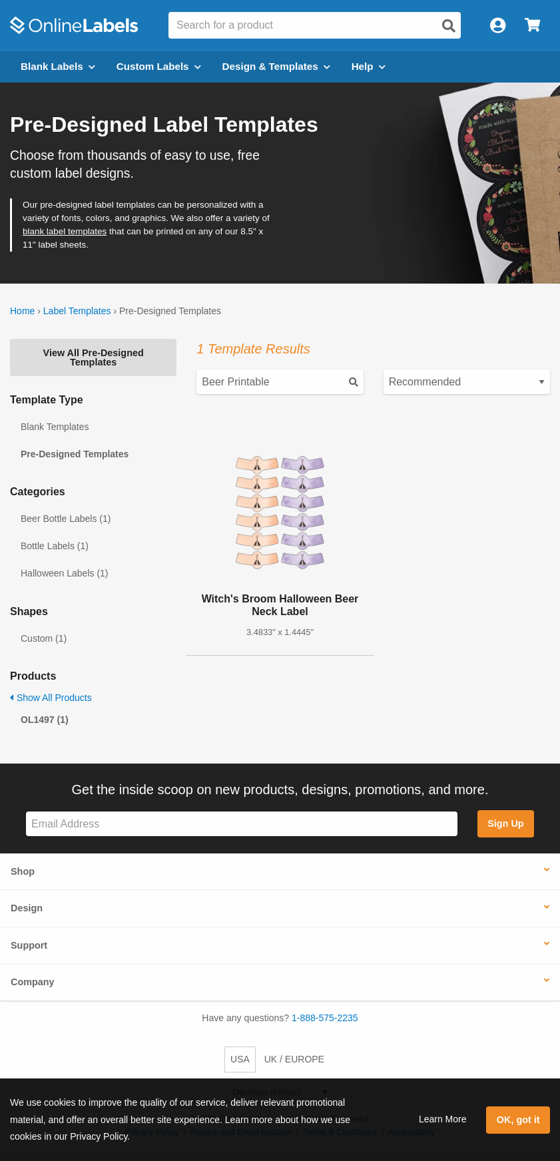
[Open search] (449, 26)
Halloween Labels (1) (65, 573)
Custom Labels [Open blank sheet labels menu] (159, 66)
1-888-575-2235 (325, 1018)
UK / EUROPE (294, 1059)
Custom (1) (44, 638)
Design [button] (27, 908)
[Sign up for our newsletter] (241, 824)
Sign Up (505, 823)
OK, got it (518, 1119)
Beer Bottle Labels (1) (66, 518)
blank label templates (65, 231)
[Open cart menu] (532, 25)
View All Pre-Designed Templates (93, 357)
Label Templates (77, 311)
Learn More (443, 1119)
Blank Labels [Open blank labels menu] (58, 66)
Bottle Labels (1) (55, 546)
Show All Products (51, 697)
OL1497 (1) (45, 719)
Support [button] (29, 945)
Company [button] (33, 982)
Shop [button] (23, 871)
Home (22, 311)
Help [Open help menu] (369, 66)
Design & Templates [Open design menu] (276, 66)
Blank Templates (55, 426)
